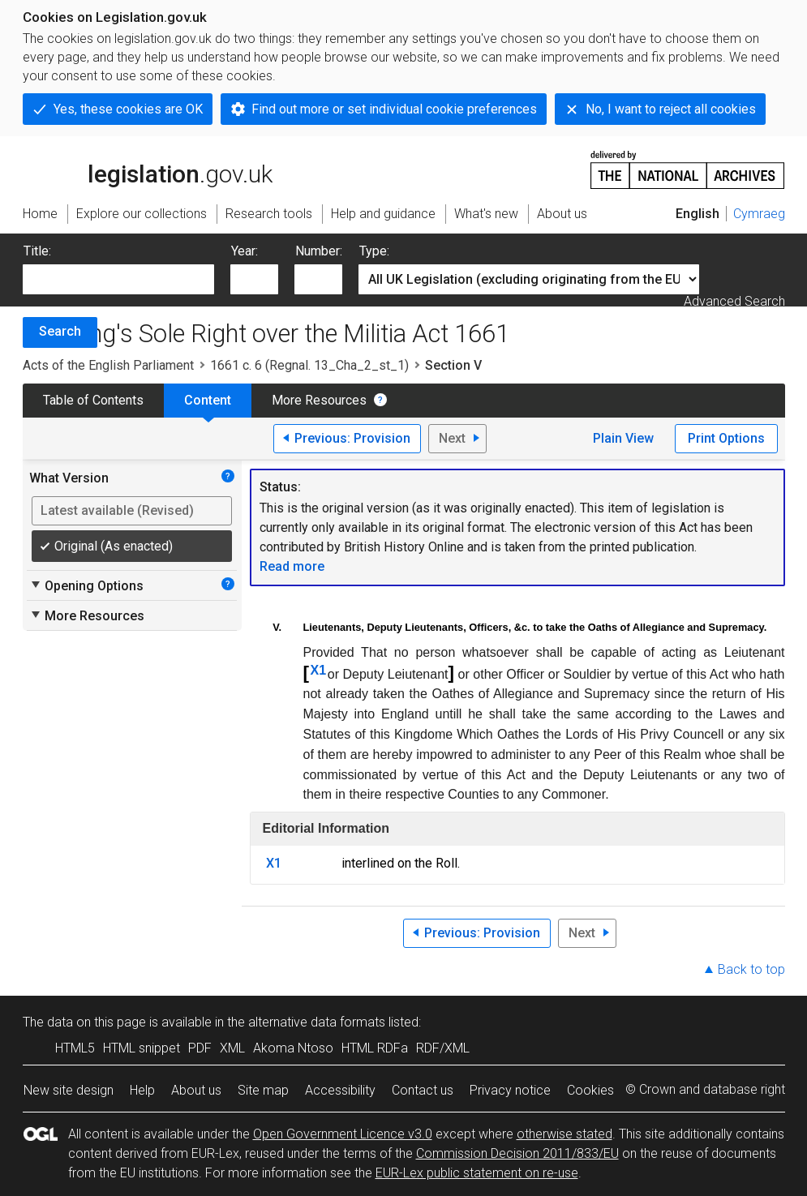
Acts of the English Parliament (108, 365)
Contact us (422, 1090)
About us (196, 1090)
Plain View (623, 438)
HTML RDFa (374, 1048)
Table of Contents (93, 400)
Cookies (590, 1090)
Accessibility (340, 1090)
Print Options (726, 438)
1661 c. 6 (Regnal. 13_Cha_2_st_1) (309, 365)
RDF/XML (443, 1048)
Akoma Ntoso (293, 1048)
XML (232, 1048)
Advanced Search (734, 301)
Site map (263, 1090)
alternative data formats (316, 1022)
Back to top (751, 969)
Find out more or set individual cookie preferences (394, 109)
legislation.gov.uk (148, 169)
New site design (69, 1090)
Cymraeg (759, 213)
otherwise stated (564, 1134)
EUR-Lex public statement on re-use (477, 1173)
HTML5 (75, 1048)
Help (142, 1090)
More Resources (319, 400)
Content (207, 400)
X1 (319, 670)
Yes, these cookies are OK (128, 109)
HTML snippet (141, 1048)
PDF (200, 1048)
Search (60, 331)
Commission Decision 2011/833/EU (517, 1153)
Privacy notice (510, 1090)
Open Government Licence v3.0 (342, 1134)
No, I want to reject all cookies (671, 109)
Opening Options (86, 585)
